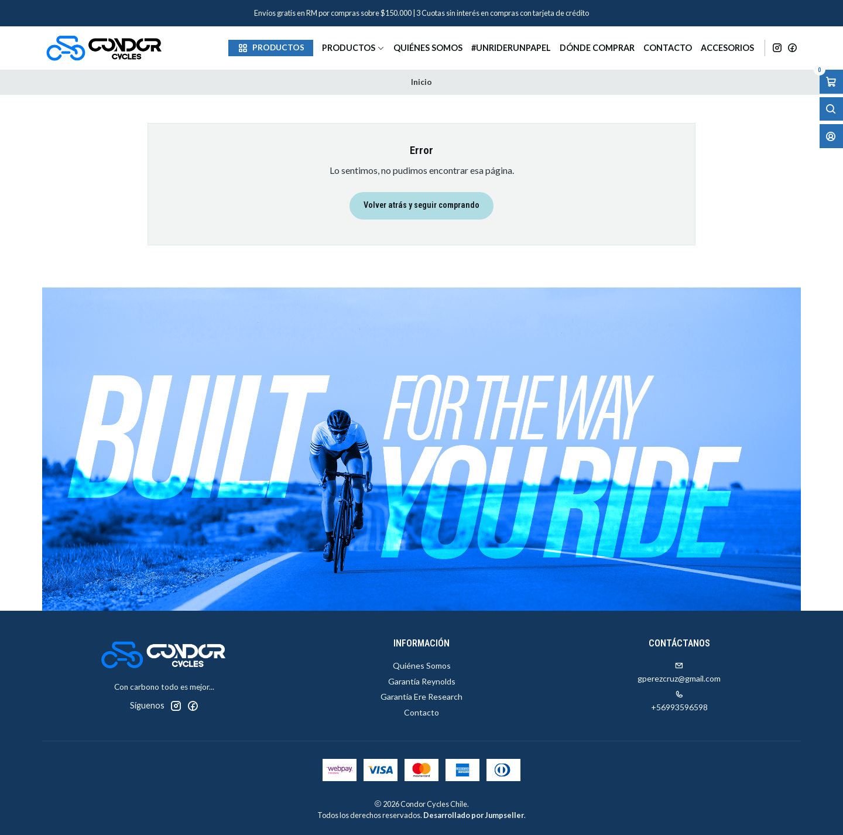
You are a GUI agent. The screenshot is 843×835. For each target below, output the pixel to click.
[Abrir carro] (831, 82)
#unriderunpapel (511, 48)
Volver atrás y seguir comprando (421, 205)
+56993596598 (679, 701)
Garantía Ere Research (421, 696)
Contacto (667, 48)
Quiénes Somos (427, 48)
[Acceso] (831, 136)
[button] (270, 48)
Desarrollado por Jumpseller (473, 815)
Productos (353, 48)
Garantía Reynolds (421, 681)
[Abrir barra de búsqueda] (831, 109)
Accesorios (727, 48)
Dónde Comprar (597, 48)
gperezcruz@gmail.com (679, 672)
